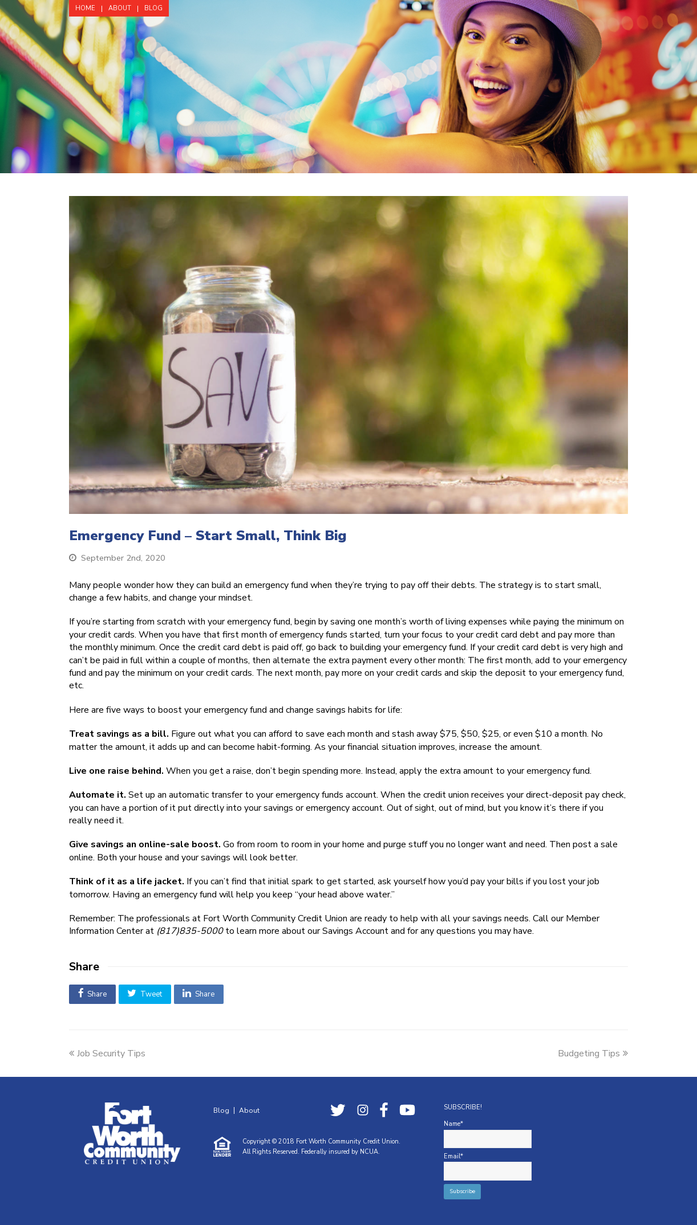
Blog (221, 1110)
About (249, 1110)
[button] (92, 994)
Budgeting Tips (593, 1053)
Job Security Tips (107, 1053)
